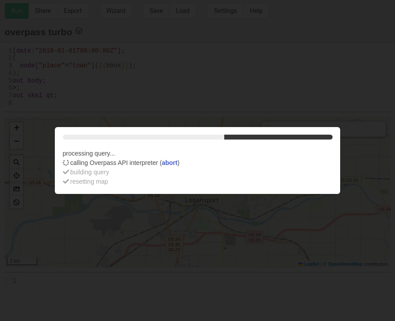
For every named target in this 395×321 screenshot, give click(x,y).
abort (169, 162)
